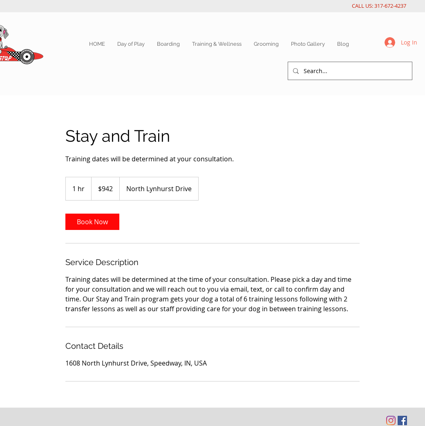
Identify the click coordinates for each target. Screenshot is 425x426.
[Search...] (349, 71)
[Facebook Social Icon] (402, 420)
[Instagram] (391, 420)
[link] (92, 222)
